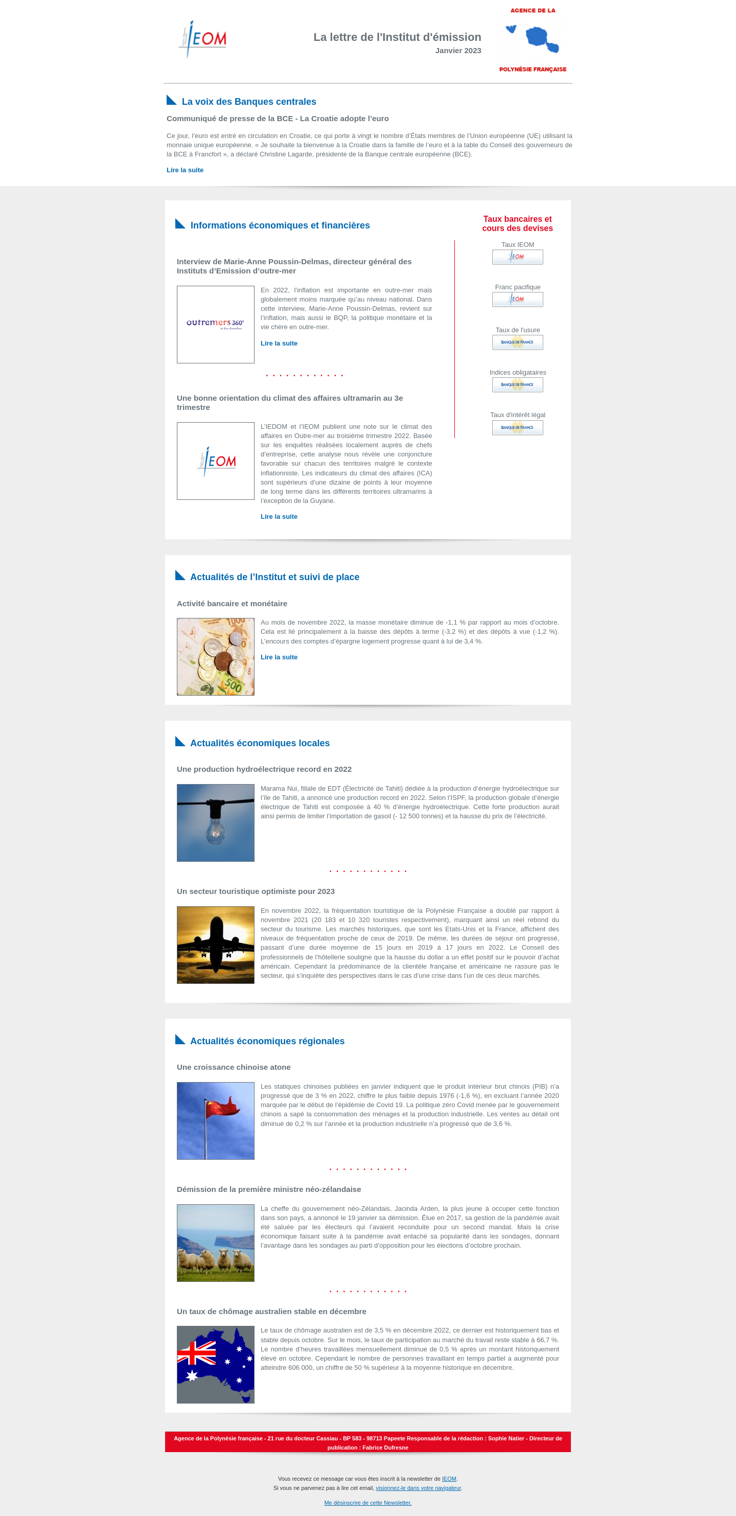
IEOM (449, 1479)
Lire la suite (185, 170)
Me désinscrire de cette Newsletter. (367, 1503)
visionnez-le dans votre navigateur (418, 1488)
